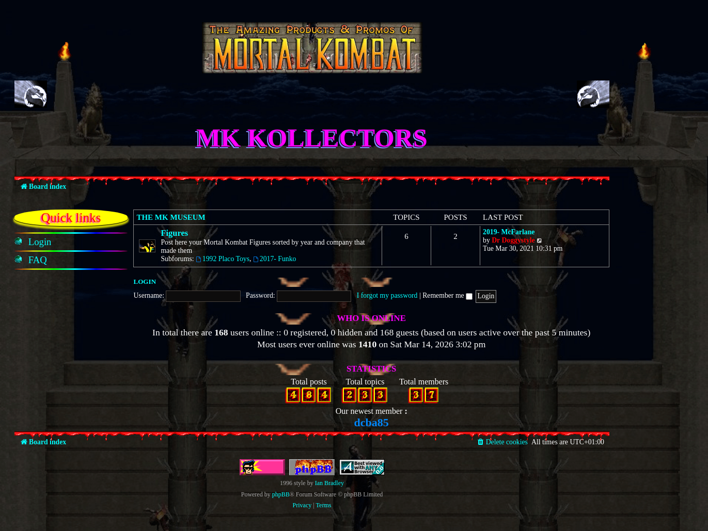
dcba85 (371, 422)
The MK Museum (170, 217)
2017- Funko (274, 259)
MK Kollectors (312, 137)
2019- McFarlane (508, 232)
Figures (174, 233)
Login (144, 281)
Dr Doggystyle (513, 240)
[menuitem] (40, 242)
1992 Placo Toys (222, 259)
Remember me (447, 295)
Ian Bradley (329, 483)
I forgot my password (387, 295)
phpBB (281, 494)
